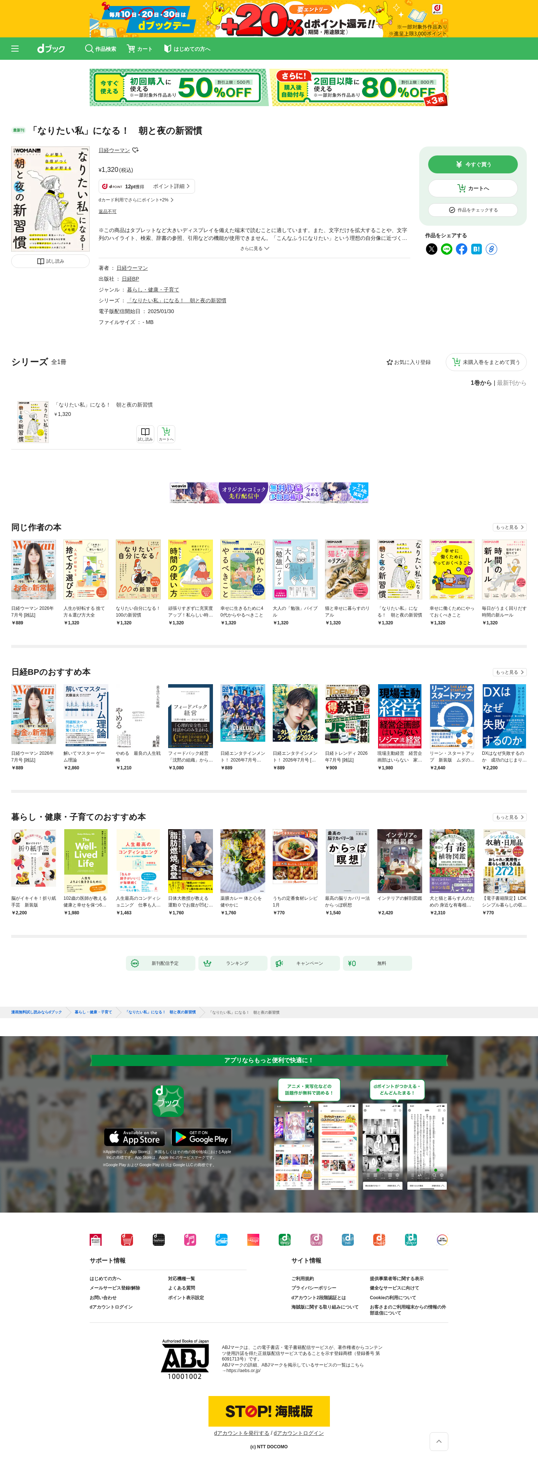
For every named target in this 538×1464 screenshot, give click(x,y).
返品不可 (108, 211)
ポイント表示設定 (186, 1297)
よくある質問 (181, 1288)
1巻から (481, 383)
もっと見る (507, 527)
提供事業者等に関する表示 (397, 1278)
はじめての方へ (105, 1278)
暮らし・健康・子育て (153, 290)
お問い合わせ (103, 1297)
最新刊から (512, 383)
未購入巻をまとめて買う (491, 362)
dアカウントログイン (111, 1307)
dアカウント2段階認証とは (318, 1297)
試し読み (55, 261)
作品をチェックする (478, 210)
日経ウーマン (114, 150)
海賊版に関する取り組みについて (325, 1307)
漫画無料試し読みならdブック (36, 1012)
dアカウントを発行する (241, 1433)
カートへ (478, 188)
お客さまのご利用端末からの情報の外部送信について (408, 1310)
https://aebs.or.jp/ (243, 1370)
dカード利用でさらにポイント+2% (133, 200)
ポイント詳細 (169, 186)
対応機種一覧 (181, 1278)
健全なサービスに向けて (394, 1288)
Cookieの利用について (393, 1297)
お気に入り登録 (412, 362)
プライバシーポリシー (313, 1288)
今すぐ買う (479, 164)
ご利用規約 (302, 1278)
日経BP (130, 279)
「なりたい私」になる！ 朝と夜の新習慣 (103, 405)
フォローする (135, 150)
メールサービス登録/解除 (115, 1288)
